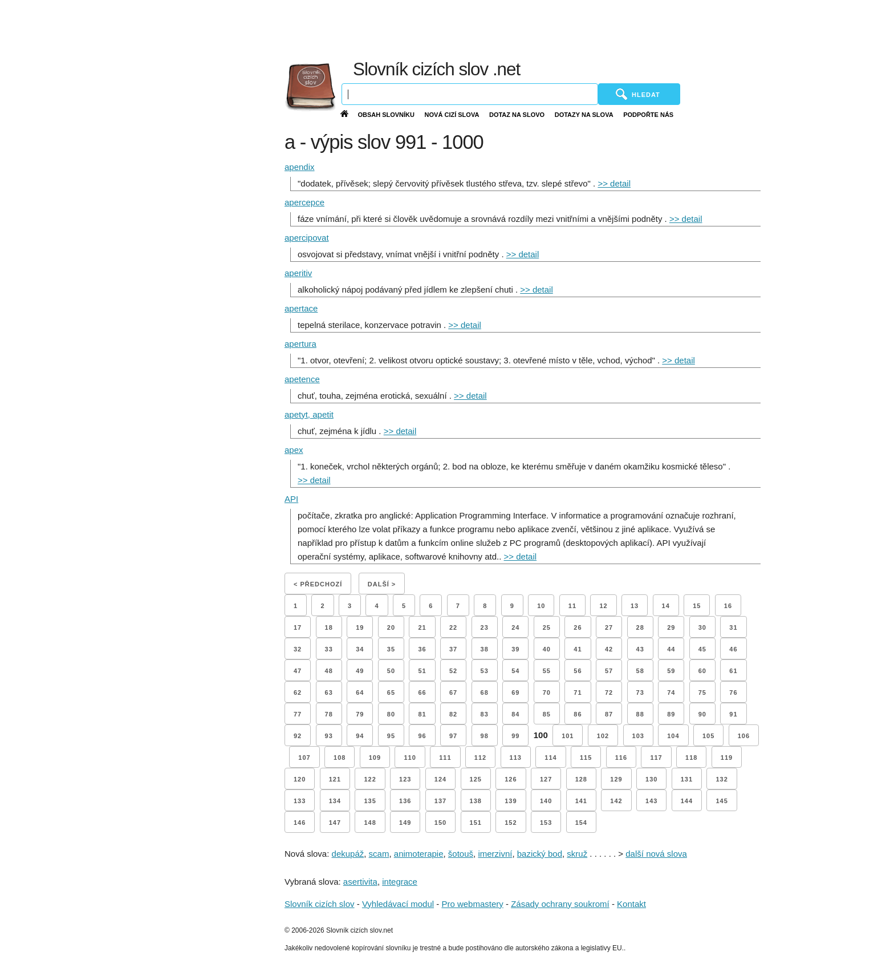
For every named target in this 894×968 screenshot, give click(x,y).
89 (671, 714)
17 (298, 627)
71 (578, 692)
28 (640, 627)
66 (422, 692)
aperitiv (298, 273)
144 (687, 800)
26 (578, 627)
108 (340, 757)
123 (405, 779)
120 (300, 779)
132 (722, 779)
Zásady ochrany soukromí (560, 904)
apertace (301, 308)
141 (581, 800)
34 (360, 649)
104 (673, 735)
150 (440, 822)
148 (370, 822)
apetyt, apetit (309, 414)
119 (727, 757)
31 (733, 627)
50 (391, 670)
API (291, 499)
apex (294, 450)
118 (691, 757)
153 (546, 822)
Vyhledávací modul (398, 904)
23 (485, 627)
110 (410, 757)
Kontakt (631, 904)
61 (733, 670)
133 (300, 800)
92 (298, 735)
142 (616, 800)
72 (609, 692)
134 (335, 800)
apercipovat (307, 237)
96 (422, 735)
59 (671, 670)
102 (603, 735)
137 (440, 800)
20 (391, 627)
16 (728, 605)
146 (300, 822)
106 (744, 735)
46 (733, 649)
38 (485, 649)
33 (329, 649)
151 (476, 822)
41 (578, 649)
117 (656, 757)
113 (516, 757)
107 (304, 757)
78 (329, 714)
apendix (300, 167)
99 (515, 735)
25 (547, 627)
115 (586, 757)
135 (370, 800)
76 (733, 692)
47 (298, 670)
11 (572, 605)
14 (666, 605)
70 (547, 692)
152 (511, 822)
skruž (577, 853)
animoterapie (419, 853)
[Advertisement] (615, 28)
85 (547, 714)
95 (391, 735)
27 (609, 627)
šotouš (460, 853)
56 (578, 670)
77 (298, 714)
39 (515, 649)
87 (609, 714)
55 (547, 670)
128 (581, 779)
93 (329, 735)
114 (550, 757)
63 (329, 692)
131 (687, 779)
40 (547, 649)
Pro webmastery (472, 904)
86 (578, 714)
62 (298, 692)
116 (621, 757)
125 (476, 779)
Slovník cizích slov (320, 904)
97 (453, 735)
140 (546, 800)
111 (445, 757)
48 (329, 670)
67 (453, 692)
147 (335, 822)
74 (671, 692)
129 (616, 779)
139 (511, 800)
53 (485, 670)
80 (391, 714)
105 (708, 735)
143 (651, 800)
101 (568, 735)
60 (702, 670)
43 (640, 649)
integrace (399, 881)
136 (405, 800)
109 (375, 757)
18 (329, 627)
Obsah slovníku (386, 114)
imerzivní (495, 853)
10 (541, 605)
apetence (302, 379)
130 (651, 779)
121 (335, 779)
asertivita (360, 881)
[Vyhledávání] (470, 94)
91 (733, 714)
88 (640, 714)
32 (298, 649)
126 (511, 779)
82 (453, 714)
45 (702, 649)
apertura (300, 344)
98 (485, 735)
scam (379, 853)
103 (638, 735)
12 (603, 605)
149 (405, 822)
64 (360, 692)
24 (515, 627)
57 (609, 670)
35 (391, 649)
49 (360, 670)
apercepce (304, 202)
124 (440, 779)
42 (609, 649)
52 (453, 670)
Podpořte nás (648, 114)
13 (635, 605)
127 (546, 779)
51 (422, 670)
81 (422, 714)
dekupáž (348, 853)
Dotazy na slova (584, 114)
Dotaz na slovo (516, 114)
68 (485, 692)
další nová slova (656, 853)
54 (515, 670)
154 (581, 822)
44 (671, 649)
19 (360, 627)
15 (697, 605)
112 (480, 757)
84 (515, 714)
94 (360, 735)
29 (671, 627)
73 (640, 692)
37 (453, 649)
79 (360, 714)
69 (515, 692)
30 (702, 627)
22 (453, 627)
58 (640, 670)
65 (391, 692)
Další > (382, 584)
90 (702, 714)
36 (422, 649)
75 (702, 692)
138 (476, 800)
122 (370, 779)
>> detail (614, 183)
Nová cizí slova (452, 114)
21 (422, 627)
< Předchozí (318, 584)
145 (722, 800)
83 (485, 714)
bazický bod (539, 853)
